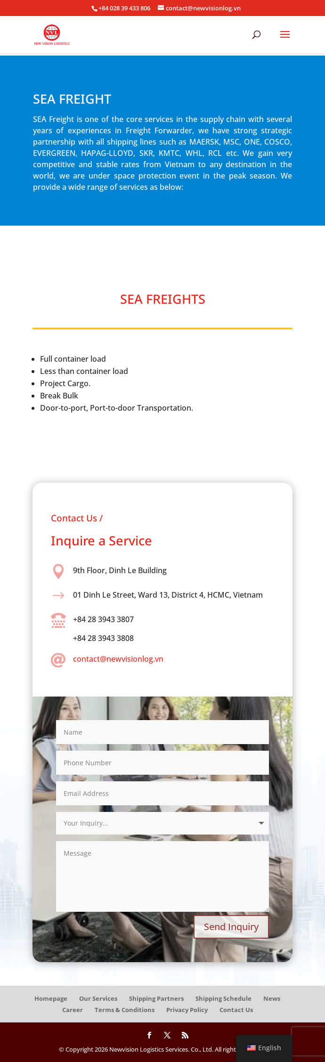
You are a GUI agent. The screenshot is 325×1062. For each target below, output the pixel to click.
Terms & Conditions (124, 1009)
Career (72, 1009)
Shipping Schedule (223, 998)
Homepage (50, 998)
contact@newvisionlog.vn (118, 659)
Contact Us (236, 1009)
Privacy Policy (187, 1009)
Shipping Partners (156, 998)
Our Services (98, 998)
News (271, 998)
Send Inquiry (231, 926)
